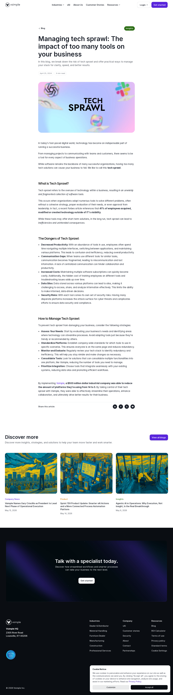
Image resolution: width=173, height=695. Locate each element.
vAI (124, 626)
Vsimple (60, 383)
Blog (153, 626)
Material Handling (98, 631)
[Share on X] (127, 406)
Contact (127, 645)
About (126, 640)
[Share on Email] (132, 406)
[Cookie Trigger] (159, 650)
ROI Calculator (158, 631)
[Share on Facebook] (121, 406)
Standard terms (159, 645)
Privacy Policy (135, 681)
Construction (96, 645)
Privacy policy (158, 640)
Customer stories (131, 631)
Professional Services (100, 650)
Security (127, 636)
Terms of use (157, 636)
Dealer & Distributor (99, 626)
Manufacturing (97, 640)
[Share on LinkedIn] (115, 406)
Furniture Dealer (97, 636)
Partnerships (129, 650)
